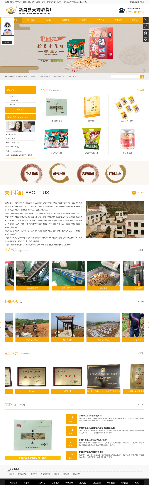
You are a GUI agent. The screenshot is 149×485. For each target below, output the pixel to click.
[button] (72, 71)
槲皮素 (56, 474)
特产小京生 (72, 77)
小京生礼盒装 (14, 100)
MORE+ (140, 192)
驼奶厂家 (34, 474)
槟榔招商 (66, 474)
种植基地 (83, 20)
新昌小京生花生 (21, 77)
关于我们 (31, 20)
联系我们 (135, 20)
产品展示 (48, 20)
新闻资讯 (65, 20)
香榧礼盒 (12, 104)
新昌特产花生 (45, 77)
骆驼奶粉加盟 (22, 474)
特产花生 (34, 77)
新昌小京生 (13, 96)
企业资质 (118, 20)
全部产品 (20, 110)
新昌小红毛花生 (59, 77)
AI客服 (7, 42)
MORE (141, 90)
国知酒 (11, 474)
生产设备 (100, 20)
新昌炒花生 (31, 2)
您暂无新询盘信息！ (137, 2)
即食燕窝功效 (46, 474)
